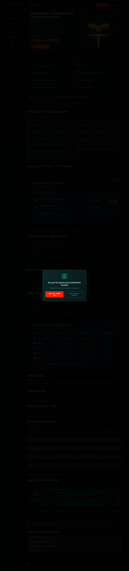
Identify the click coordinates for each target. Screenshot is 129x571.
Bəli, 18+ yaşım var (54, 294)
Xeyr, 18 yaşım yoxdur (74, 294)
